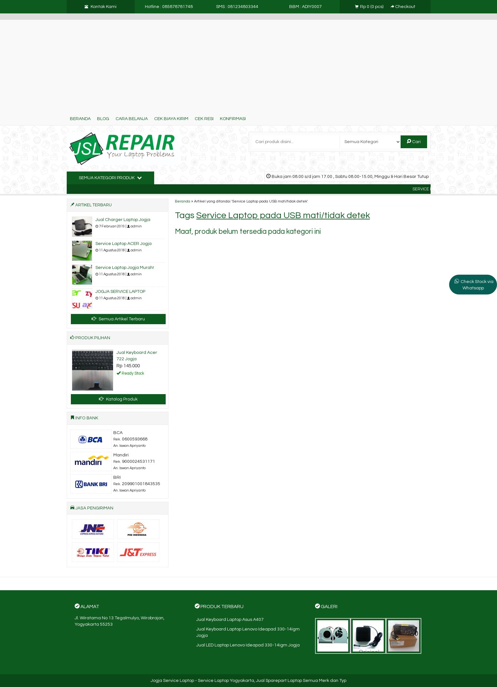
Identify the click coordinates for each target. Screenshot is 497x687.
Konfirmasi (233, 119)
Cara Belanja (132, 119)
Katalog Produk (118, 398)
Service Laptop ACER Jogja (123, 243)
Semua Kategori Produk (110, 177)
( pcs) (369, 6)
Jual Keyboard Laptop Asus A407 (230, 619)
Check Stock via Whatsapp (477, 284)
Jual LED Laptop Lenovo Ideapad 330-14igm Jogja (248, 645)
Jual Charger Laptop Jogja (122, 220)
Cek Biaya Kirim (171, 119)
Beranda (80, 119)
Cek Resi (204, 119)
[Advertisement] (248, 64)
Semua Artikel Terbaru (118, 318)
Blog (103, 119)
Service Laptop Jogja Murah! (124, 267)
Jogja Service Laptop (172, 680)
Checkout (403, 6)
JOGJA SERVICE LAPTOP (120, 291)
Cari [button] (414, 141)
